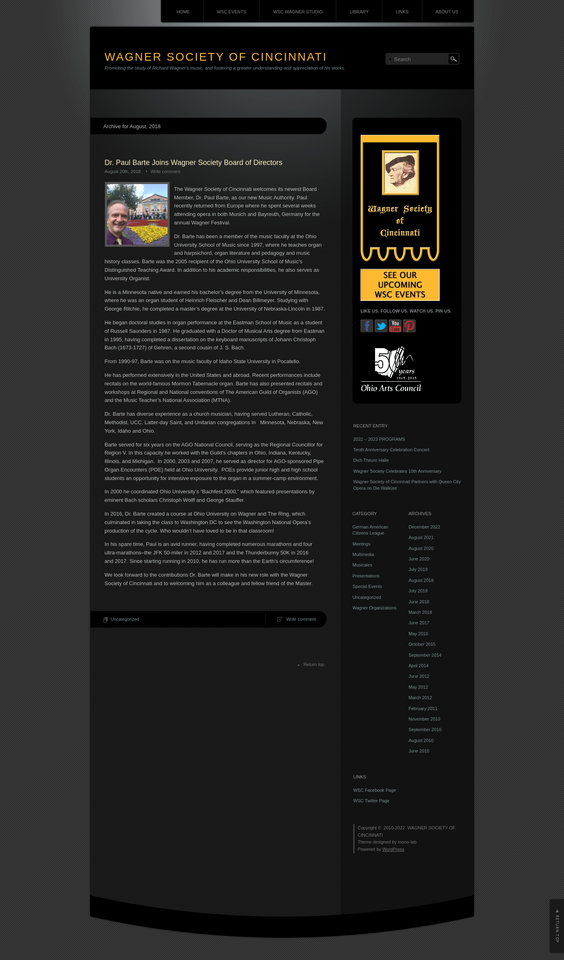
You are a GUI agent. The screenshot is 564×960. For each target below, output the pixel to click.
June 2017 (419, 622)
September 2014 (425, 655)
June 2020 (419, 558)
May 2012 (418, 687)
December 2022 (424, 526)
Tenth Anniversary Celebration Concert (391, 449)
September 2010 (425, 729)
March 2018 (420, 612)
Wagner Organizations (374, 607)
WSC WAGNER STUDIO (298, 11)
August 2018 (421, 580)
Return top (314, 664)
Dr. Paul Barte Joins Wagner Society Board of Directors (194, 163)
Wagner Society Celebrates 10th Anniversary (397, 471)
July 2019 (418, 569)
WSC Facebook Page (374, 790)
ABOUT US (447, 11)
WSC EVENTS (231, 11)
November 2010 (424, 719)
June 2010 (419, 751)
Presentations (365, 575)
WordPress (393, 849)
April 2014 (419, 665)
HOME (183, 11)
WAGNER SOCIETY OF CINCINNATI (216, 57)
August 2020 (421, 548)
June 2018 (419, 601)
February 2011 (423, 708)
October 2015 (422, 644)
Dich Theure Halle (371, 460)
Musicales (362, 564)
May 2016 (418, 633)
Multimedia (363, 554)
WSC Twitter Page (371, 800)
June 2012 (419, 676)
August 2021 (421, 537)
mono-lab (407, 841)
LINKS (402, 11)
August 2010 (421, 740)
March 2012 (420, 697)
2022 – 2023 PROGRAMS (379, 439)
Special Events (367, 586)
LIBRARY (359, 11)
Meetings (361, 543)
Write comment (165, 171)
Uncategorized (125, 619)
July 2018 (418, 590)
